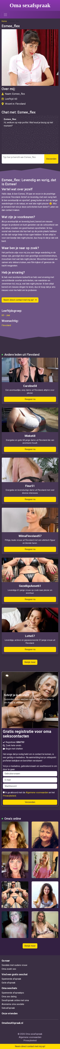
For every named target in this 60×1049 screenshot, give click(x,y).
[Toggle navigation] (5, 14)
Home (4, 21)
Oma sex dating (9, 996)
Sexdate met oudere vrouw (14, 965)
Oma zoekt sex (9, 969)
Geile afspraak (8, 982)
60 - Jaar (6, 315)
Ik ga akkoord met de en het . (29, 794)
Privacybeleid (9, 795)
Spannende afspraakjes (13, 992)
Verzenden (51, 159)
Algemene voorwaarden (37, 792)
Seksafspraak (8, 1008)
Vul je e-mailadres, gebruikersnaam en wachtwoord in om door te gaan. (30, 770)
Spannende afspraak (11, 979)
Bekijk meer (30, 662)
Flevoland (6, 325)
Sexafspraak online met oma (15, 1000)
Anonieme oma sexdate (13, 1004)
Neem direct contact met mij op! (20, 300)
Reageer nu (30, 399)
